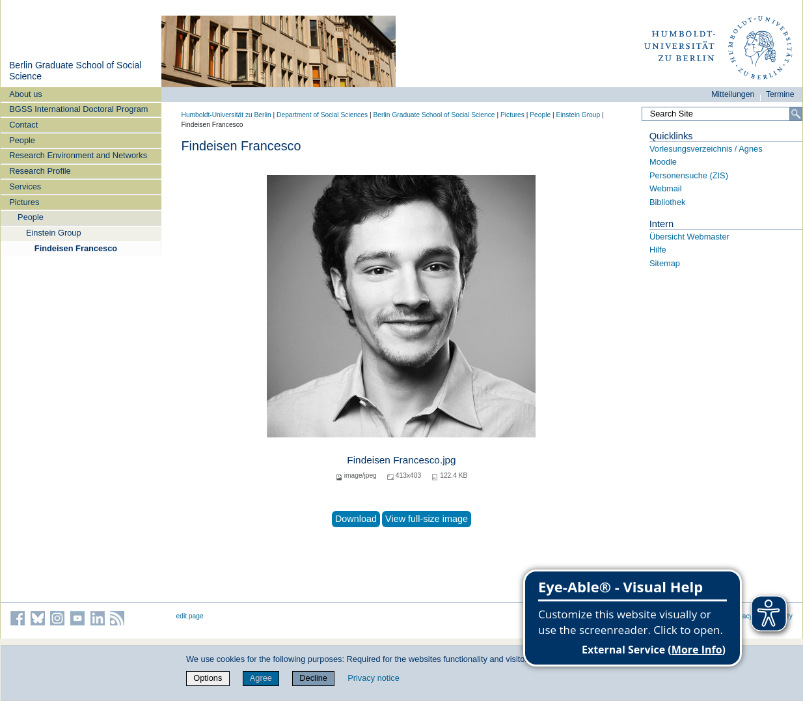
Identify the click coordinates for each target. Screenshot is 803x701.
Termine (780, 94)
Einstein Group (53, 233)
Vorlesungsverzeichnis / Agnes (706, 149)
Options (207, 678)
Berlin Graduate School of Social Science (434, 114)
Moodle (663, 162)
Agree (261, 678)
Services (25, 186)
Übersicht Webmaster (689, 236)
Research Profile (40, 171)
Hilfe (657, 249)
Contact (23, 125)
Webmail (665, 188)
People (22, 140)
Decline (313, 678)
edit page (190, 616)
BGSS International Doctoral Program (78, 109)
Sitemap (664, 263)
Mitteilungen (732, 94)
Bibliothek (667, 202)
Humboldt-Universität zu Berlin (226, 114)
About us (25, 94)
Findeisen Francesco (75, 248)
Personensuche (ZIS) (688, 175)
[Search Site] (722, 114)
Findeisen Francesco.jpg (401, 459)
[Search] (795, 114)
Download (356, 519)
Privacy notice (373, 678)
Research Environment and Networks (78, 155)
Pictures (24, 202)
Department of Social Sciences (322, 114)
